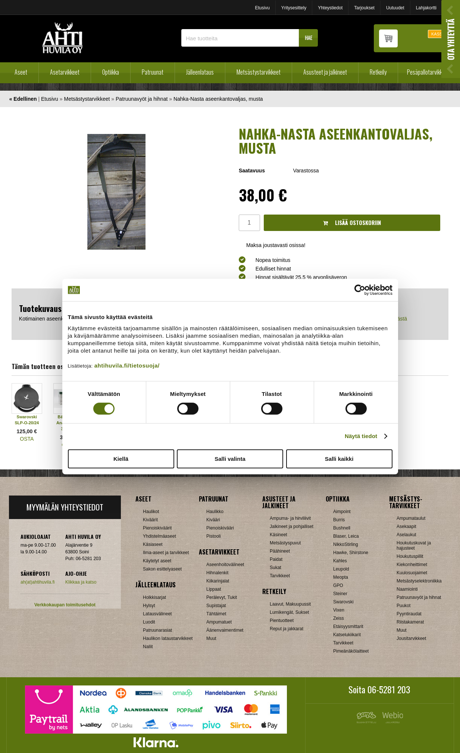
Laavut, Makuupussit (290, 604)
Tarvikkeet (280, 575)
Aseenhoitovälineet (225, 564)
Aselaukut (406, 534)
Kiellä (120, 459)
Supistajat (216, 605)
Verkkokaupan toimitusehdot (65, 604)
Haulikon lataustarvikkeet (168, 638)
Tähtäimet (216, 613)
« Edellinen (23, 99)
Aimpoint (342, 511)
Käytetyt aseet (157, 560)
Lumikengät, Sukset (289, 612)
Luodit (149, 622)
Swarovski (343, 601)
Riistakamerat (410, 622)
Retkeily (378, 72)
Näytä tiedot (361, 436)
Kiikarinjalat (217, 581)
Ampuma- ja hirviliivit (290, 518)
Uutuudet (395, 7)
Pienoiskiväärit (157, 528)
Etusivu (262, 7)
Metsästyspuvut (285, 543)
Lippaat (213, 589)
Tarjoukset (364, 7)
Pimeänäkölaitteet (351, 651)
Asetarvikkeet (64, 72)
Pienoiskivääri (220, 528)
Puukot (403, 605)
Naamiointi (407, 589)
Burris (339, 519)
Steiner (340, 593)
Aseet (21, 72)
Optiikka (110, 72)
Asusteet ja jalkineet (325, 72)
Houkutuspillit (410, 556)
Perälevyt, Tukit (221, 597)
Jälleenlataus (200, 72)
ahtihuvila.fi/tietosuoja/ (127, 365)
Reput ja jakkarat (286, 628)
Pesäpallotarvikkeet (428, 72)
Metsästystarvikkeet (259, 72)
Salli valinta (230, 459)
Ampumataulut (411, 518)
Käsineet (278, 534)
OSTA (27, 439)
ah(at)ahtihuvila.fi (37, 582)
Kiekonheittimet (412, 564)
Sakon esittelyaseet (162, 569)
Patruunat (152, 72)
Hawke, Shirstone (350, 552)
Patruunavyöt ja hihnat (142, 99)
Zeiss (338, 618)
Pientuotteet (282, 620)
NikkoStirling (345, 544)
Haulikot (151, 511)
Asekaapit (406, 526)
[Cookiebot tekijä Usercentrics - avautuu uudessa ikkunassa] (359, 290)
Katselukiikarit (347, 634)
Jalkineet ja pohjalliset (291, 526)
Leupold (341, 569)
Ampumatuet (219, 622)
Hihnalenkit (217, 572)
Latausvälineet (157, 613)
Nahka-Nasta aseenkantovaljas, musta (218, 99)
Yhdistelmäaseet (159, 536)
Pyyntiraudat (409, 613)
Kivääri (213, 519)
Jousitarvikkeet (411, 638)
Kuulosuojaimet (412, 572)
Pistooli (213, 536)
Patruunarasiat (157, 630)
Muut (211, 638)
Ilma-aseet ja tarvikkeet (166, 552)
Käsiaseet (153, 544)
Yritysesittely (293, 7)
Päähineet (280, 551)
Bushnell (341, 528)
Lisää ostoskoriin (352, 222)
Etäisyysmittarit (348, 626)
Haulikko (214, 511)
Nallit (148, 646)
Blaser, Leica (346, 536)
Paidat (276, 559)
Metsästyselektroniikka (419, 581)
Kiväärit (150, 519)
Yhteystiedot (330, 7)
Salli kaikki (339, 459)
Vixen (338, 610)
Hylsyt (149, 605)
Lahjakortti (426, 7)
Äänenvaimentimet (224, 630)
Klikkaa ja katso (80, 582)
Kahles (340, 560)
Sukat (275, 567)
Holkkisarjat (154, 597)
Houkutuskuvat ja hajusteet (414, 545)
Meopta (340, 577)
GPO (338, 585)
